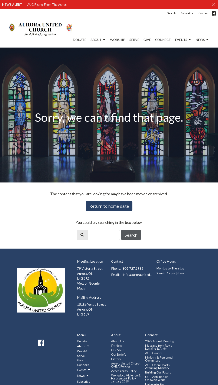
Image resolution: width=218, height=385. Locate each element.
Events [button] (84, 370)
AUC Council (153, 353)
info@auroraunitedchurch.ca (137, 274)
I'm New (116, 345)
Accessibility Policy (123, 371)
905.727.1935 (133, 268)
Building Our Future (158, 372)
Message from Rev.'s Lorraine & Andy (158, 347)
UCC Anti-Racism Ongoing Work (156, 378)
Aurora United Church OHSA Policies (126, 365)
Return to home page (109, 205)
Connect (163, 40)
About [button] (83, 346)
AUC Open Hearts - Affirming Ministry (158, 366)
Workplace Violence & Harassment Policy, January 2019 (126, 378)
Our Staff (117, 350)
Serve (134, 40)
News (202, 40)
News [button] (83, 375)
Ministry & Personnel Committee (159, 359)
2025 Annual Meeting (159, 341)
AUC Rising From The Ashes (47, 4)
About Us (117, 341)
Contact (203, 13)
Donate (79, 40)
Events (183, 40)
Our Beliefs (118, 354)
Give (147, 40)
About (98, 40)
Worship (117, 40)
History (116, 359)
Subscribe (187, 13)
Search (171, 13)
